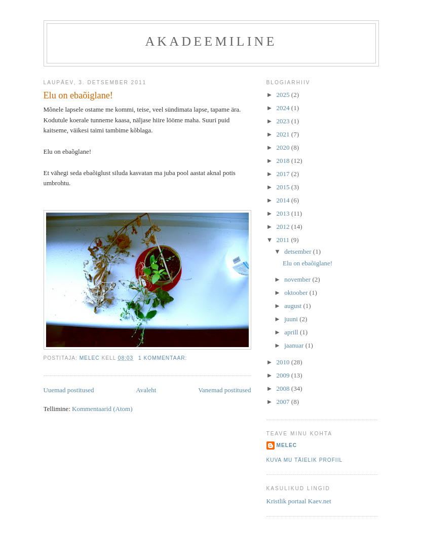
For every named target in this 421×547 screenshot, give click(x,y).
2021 (284, 134)
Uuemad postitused (69, 390)
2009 (284, 375)
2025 (284, 94)
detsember (298, 251)
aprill (292, 332)
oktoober (296, 292)
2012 (284, 226)
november (298, 279)
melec (287, 445)
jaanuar (294, 345)
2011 (284, 240)
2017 (284, 174)
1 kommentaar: (163, 358)
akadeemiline (211, 41)
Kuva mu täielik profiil (304, 460)
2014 (284, 200)
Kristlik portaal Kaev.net (298, 501)
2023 (284, 121)
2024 (284, 108)
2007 (284, 401)
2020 (284, 147)
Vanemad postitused (224, 390)
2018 (284, 160)
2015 (284, 187)
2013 (284, 213)
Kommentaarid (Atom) (102, 409)
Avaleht (146, 390)
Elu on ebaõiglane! (78, 95)
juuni (291, 319)
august (293, 306)
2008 (284, 388)
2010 (284, 362)
